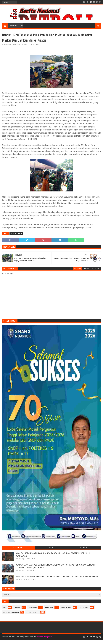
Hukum (17, 607)
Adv (4, 607)
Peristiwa (84, 607)
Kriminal (49, 607)
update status (16, 233)
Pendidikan (66, 607)
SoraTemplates (17, 637)
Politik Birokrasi (11, 612)
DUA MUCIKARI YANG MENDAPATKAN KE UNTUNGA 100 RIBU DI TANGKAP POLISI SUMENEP (57, 576)
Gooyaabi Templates (44, 637)
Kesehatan (32, 607)
